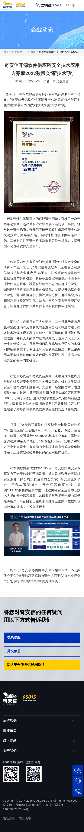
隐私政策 (9, 818)
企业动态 (17, 51)
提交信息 (42, 651)
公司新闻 (30, 51)
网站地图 (25, 818)
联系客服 (42, 637)
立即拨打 (48, 5)
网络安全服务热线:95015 (42, 665)
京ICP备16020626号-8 (29, 805)
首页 (6, 51)
